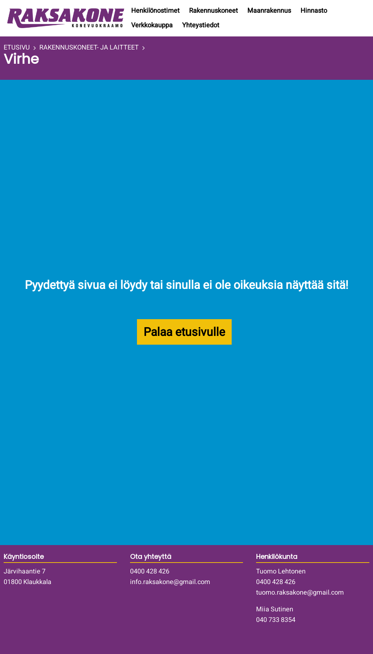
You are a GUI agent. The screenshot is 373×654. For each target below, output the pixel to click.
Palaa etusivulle (184, 332)
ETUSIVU (17, 47)
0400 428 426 (149, 571)
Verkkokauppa (152, 25)
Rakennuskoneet (213, 11)
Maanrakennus (269, 11)
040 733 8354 (275, 620)
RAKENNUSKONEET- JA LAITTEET (89, 47)
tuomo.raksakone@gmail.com (300, 593)
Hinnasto (314, 11)
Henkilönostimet (155, 11)
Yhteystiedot (200, 25)
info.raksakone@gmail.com (170, 582)
